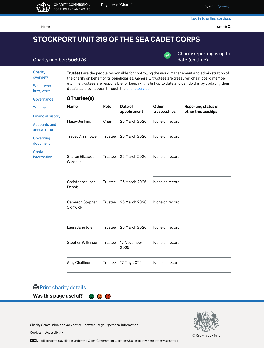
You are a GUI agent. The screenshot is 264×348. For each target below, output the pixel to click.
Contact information (42, 154)
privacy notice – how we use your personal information (100, 325)
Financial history (46, 116)
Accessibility (54, 332)
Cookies (35, 332)
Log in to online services (211, 18)
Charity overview (40, 75)
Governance (43, 99)
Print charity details (59, 287)
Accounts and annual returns (45, 127)
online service (138, 88)
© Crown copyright (206, 335)
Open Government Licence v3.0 (110, 341)
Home (45, 27)
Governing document (41, 141)
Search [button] (224, 27)
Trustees (40, 107)
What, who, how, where (42, 88)
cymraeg (223, 6)
